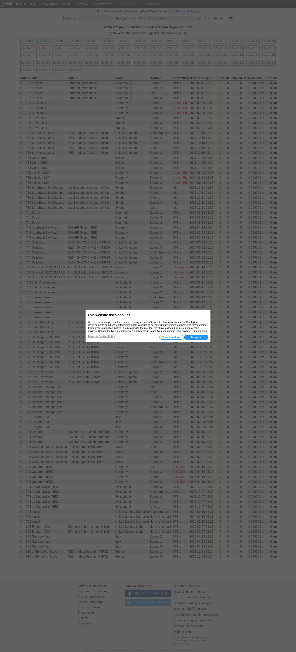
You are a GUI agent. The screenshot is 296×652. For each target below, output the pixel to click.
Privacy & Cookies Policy (101, 336)
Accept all (196, 337)
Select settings (171, 337)
